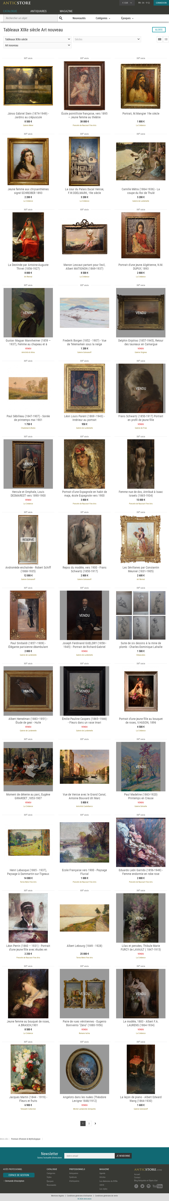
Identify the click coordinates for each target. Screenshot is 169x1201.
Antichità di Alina (28, 352)
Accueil (137, 1174)
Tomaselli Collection (28, 1109)
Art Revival (28, 276)
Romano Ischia (84, 1033)
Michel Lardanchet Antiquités (84, 1109)
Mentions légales (57, 1195)
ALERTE (159, 29)
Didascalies (140, 655)
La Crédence (141, 125)
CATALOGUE (10, 11)
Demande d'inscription (14, 1180)
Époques (50, 1181)
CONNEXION (161, 2)
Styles (49, 1177)
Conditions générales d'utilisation (79, 1195)
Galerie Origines (141, 352)
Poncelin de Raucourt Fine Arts (84, 125)
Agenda (102, 1173)
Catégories (51, 1173)
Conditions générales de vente (106, 1195)
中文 (148, 2)
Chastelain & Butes (28, 428)
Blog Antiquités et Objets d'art (146, 1180)
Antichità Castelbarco (84, 806)
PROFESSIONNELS (77, 1169)
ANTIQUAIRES (39, 11)
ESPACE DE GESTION (19, 1175)
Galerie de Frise (141, 428)
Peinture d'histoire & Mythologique (25, 1139)
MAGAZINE (68, 11)
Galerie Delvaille (141, 806)
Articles (102, 1177)
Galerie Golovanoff (84, 352)
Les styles (103, 1188)
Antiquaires (73, 1173)
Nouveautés (79, 18)
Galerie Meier (28, 125)
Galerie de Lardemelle (140, 201)
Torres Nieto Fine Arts (28, 882)
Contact (137, 1177)
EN (143, 2)
